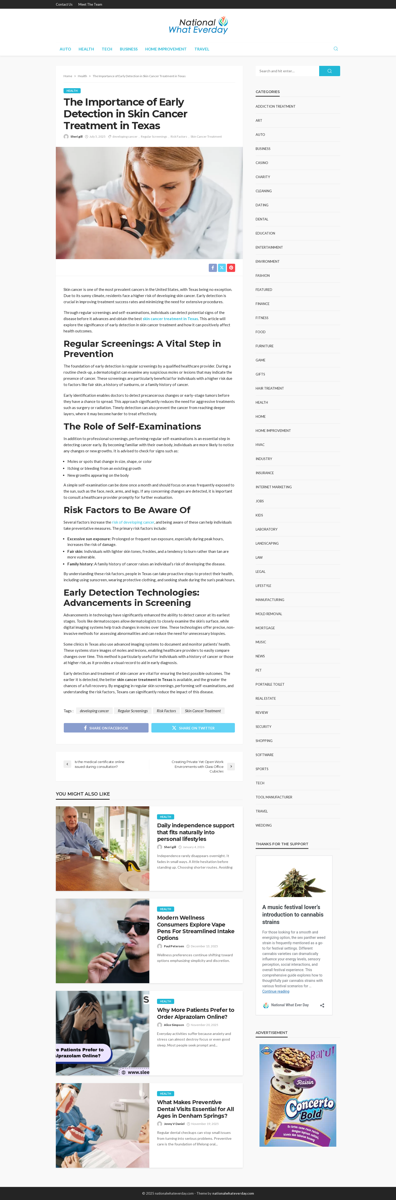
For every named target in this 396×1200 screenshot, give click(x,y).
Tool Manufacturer (274, 797)
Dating (262, 205)
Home (261, 416)
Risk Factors (179, 136)
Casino (262, 163)
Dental (262, 219)
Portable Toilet (270, 684)
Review (262, 712)
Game (260, 360)
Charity (263, 177)
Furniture (265, 346)
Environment (268, 261)
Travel (201, 49)
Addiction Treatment (276, 106)
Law (259, 557)
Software (265, 755)
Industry (264, 459)
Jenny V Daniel (174, 1124)
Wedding (264, 825)
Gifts (260, 374)
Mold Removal (269, 614)
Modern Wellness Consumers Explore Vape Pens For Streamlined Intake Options (195, 927)
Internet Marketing (274, 487)
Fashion (263, 275)
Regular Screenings (154, 136)
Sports (262, 769)
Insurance (265, 473)
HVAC (260, 445)
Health (86, 49)
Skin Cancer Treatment (206, 136)
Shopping (264, 741)
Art (259, 120)
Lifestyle (263, 586)
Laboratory (266, 529)
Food (261, 332)
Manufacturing (270, 600)
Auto (65, 49)
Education (265, 233)
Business (129, 49)
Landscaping (267, 543)
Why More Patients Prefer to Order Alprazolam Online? (195, 1013)
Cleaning (264, 191)
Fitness (262, 318)
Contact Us (64, 4)
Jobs (260, 501)
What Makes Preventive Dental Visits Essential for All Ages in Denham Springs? (195, 1109)
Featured (264, 290)
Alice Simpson (174, 1025)
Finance (262, 304)
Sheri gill (76, 136)
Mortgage (265, 628)
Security (263, 727)
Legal (260, 572)
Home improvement (166, 49)
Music (261, 642)
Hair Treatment (270, 388)
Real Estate (266, 698)
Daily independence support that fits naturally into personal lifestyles (195, 832)
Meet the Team (90, 4)
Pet (259, 670)
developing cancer (125, 136)
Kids (259, 515)
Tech (107, 49)
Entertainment (269, 247)
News (260, 656)
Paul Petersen (174, 946)
